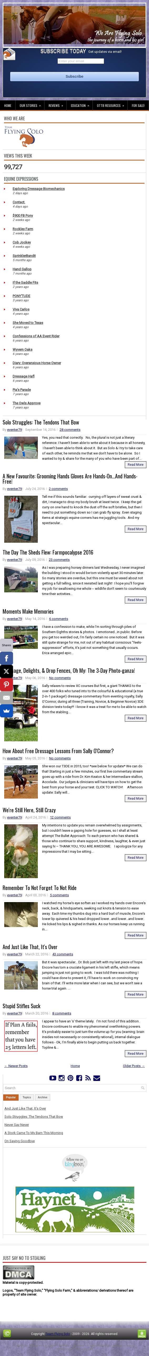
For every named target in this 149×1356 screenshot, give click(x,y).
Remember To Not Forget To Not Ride (39, 887)
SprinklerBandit (24, 256)
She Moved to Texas (28, 323)
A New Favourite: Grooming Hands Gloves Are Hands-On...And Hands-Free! (70, 478)
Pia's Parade (22, 390)
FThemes (36, 1345)
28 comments (70, 430)
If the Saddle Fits (25, 282)
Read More (135, 465)
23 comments (59, 560)
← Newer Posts (16, 1066)
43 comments (62, 954)
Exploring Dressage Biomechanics (39, 189)
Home (7, 105)
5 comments (59, 895)
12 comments (60, 817)
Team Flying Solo (57, 1334)
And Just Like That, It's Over (30, 946)
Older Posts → (134, 1066)
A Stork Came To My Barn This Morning (33, 1133)
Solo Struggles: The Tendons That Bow (41, 422)
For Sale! (138, 105)
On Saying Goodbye (19, 1141)
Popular (11, 1097)
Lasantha (78, 1345)
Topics (27, 1097)
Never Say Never (16, 1125)
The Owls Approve (26, 403)
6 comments (58, 619)
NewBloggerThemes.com (74, 1349)
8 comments (61, 1013)
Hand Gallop (22, 269)
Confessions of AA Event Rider (36, 336)
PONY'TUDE (21, 296)
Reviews (57, 104)
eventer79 (14, 430)
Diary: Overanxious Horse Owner (37, 363)
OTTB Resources (112, 104)
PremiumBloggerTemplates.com (109, 1345)
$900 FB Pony (23, 216)
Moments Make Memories (28, 611)
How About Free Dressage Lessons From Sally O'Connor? (58, 750)
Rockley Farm (23, 229)
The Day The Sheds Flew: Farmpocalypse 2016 (48, 552)
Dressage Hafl (23, 376)
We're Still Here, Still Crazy (29, 809)
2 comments (58, 489)
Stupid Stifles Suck (21, 1005)
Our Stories (32, 104)
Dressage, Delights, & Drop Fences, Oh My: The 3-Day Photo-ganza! (69, 670)
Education (82, 104)
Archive (43, 1097)
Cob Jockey (22, 242)
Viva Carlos (21, 309)
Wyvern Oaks (22, 349)
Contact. (19, 202)
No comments (60, 678)
